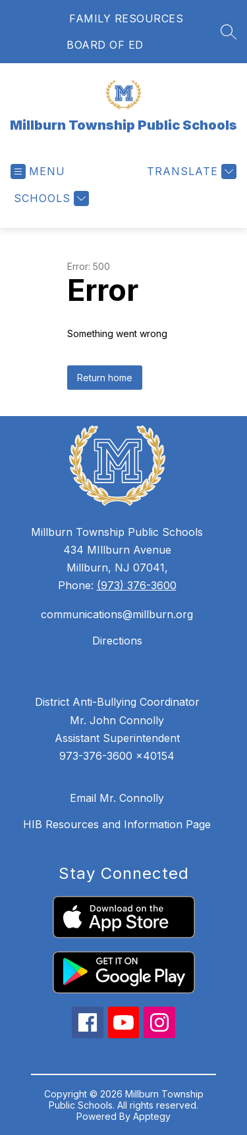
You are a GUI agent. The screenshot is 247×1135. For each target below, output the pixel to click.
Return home (104, 377)
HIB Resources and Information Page (117, 824)
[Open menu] (38, 171)
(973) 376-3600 (137, 585)
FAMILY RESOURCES (126, 18)
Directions (117, 640)
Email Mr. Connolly (117, 798)
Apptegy (152, 1116)
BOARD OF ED (105, 44)
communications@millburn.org (117, 614)
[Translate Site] (190, 171)
